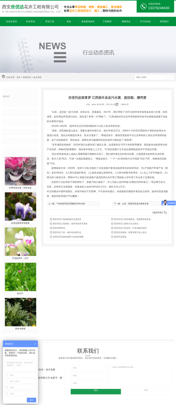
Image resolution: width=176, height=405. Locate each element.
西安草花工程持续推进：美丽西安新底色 (132, 219)
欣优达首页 (11, 21)
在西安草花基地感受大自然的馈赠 (68, 237)
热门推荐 (11, 150)
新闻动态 (126, 21)
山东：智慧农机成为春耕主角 (135, 203)
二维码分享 (124, 104)
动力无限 (50, 369)
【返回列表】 (158, 212)
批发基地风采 (87, 21)
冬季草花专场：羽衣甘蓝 (20, 188)
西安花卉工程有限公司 (32, 9)
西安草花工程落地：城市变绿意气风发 (70, 223)
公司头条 (11, 103)
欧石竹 (20, 293)
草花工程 (49, 21)
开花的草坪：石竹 (20, 258)
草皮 (69, 21)
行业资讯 (11, 113)
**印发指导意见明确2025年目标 (70, 203)
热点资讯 (37, 77)
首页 (18, 77)
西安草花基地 (120, 237)
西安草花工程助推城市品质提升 (67, 219)
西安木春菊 (20, 328)
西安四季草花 (59, 228)
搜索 (169, 77)
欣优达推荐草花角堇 (20, 223)
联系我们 (164, 21)
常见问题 (11, 122)
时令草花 (30, 21)
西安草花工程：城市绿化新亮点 (67, 232)
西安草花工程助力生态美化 (126, 223)
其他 (9, 141)
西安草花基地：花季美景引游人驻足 (130, 232)
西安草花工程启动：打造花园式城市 (130, 228)
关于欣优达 (145, 21)
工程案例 (107, 21)
